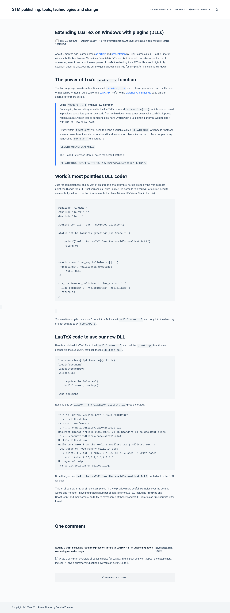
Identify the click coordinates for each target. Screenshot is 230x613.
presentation (118, 54)
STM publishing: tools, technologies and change (55, 9)
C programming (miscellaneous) (117, 41)
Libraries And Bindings (138, 92)
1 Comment (60, 44)
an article (100, 54)
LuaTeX (166, 41)
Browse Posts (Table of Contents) (193, 9)
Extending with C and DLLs (148, 41)
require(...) (116, 88)
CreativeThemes (64, 607)
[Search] (217, 9)
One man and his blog (161, 9)
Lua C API (105, 92)
